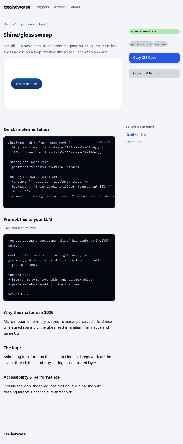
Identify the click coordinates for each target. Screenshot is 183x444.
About (75, 7)
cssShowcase (16, 7)
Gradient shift (136, 134)
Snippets (42, 7)
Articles (60, 7)
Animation (37, 24)
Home (7, 24)
